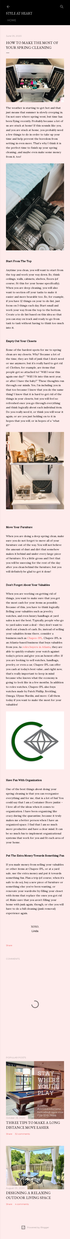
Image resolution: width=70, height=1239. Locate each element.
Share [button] (9, 945)
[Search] (62, 6)
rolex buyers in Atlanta (36, 647)
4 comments (22, 1204)
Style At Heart (19, 13)
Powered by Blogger (35, 1227)
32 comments (22, 1133)
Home (11, 20)
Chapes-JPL (34, 638)
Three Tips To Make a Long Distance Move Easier (33, 1125)
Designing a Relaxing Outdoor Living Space (28, 1195)
